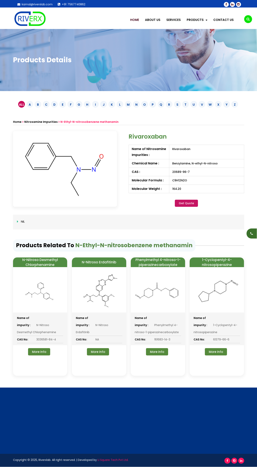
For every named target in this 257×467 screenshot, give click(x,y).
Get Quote (186, 203)
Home (134, 20)
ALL (20, 104)
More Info (39, 352)
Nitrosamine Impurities (41, 122)
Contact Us (223, 20)
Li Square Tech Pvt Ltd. (112, 460)
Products (197, 20)
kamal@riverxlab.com (35, 4)
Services (173, 20)
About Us (152, 20)
